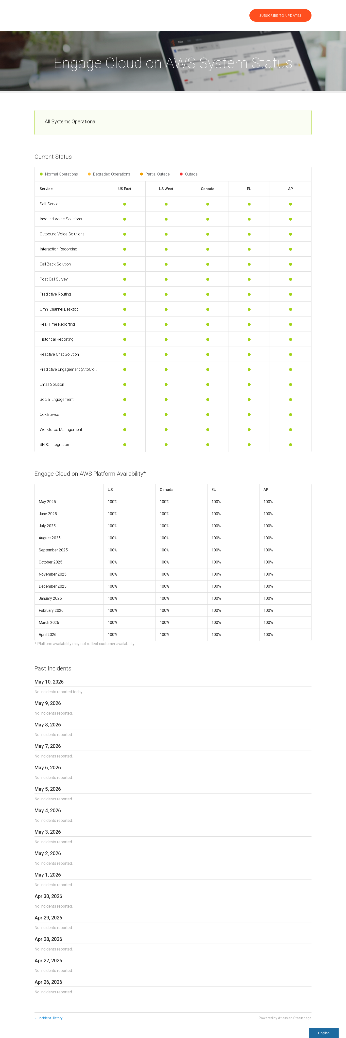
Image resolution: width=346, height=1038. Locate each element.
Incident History (49, 1018)
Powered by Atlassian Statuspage (285, 1018)
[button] (280, 15)
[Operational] (124, 204)
